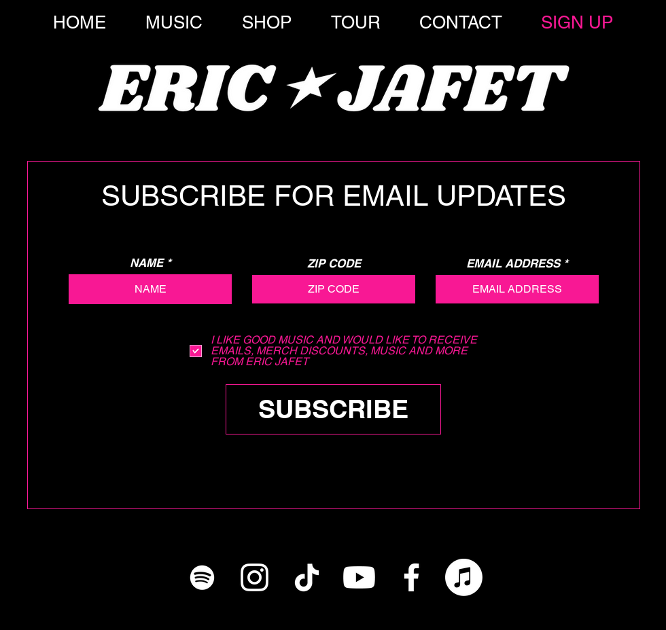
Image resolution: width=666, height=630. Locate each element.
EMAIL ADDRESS (513, 264)
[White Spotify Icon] (202, 577)
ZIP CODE (334, 264)
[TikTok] (307, 577)
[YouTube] (359, 577)
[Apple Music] (464, 577)
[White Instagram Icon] (254, 577)
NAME (146, 263)
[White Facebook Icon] (411, 577)
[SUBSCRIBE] (333, 409)
